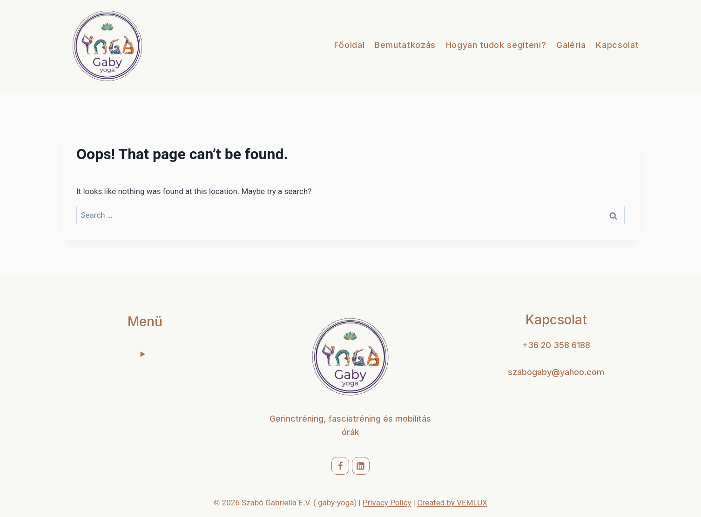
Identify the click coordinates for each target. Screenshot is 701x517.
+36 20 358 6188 (556, 345)
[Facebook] (340, 466)
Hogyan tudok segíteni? (496, 45)
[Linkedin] (361, 466)
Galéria (571, 45)
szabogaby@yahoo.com (556, 372)
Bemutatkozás (405, 45)
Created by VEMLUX (452, 502)
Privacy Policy (387, 502)
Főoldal (349, 45)
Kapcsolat (617, 45)
